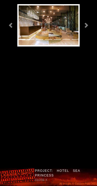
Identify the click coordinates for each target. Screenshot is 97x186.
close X (41, 179)
